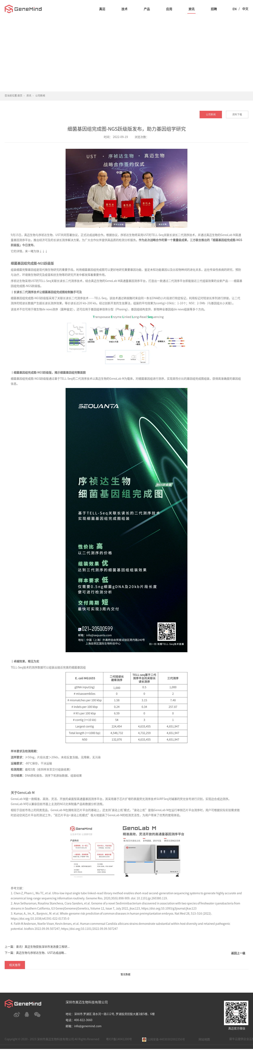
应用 (169, 9)
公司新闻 (40, 95)
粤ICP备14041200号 (119, 1039)
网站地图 (204, 1039)
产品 (147, 9)
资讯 (191, 9)
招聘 (214, 9)
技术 (124, 9)
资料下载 (237, 114)
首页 (19, 95)
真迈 (102, 9)
